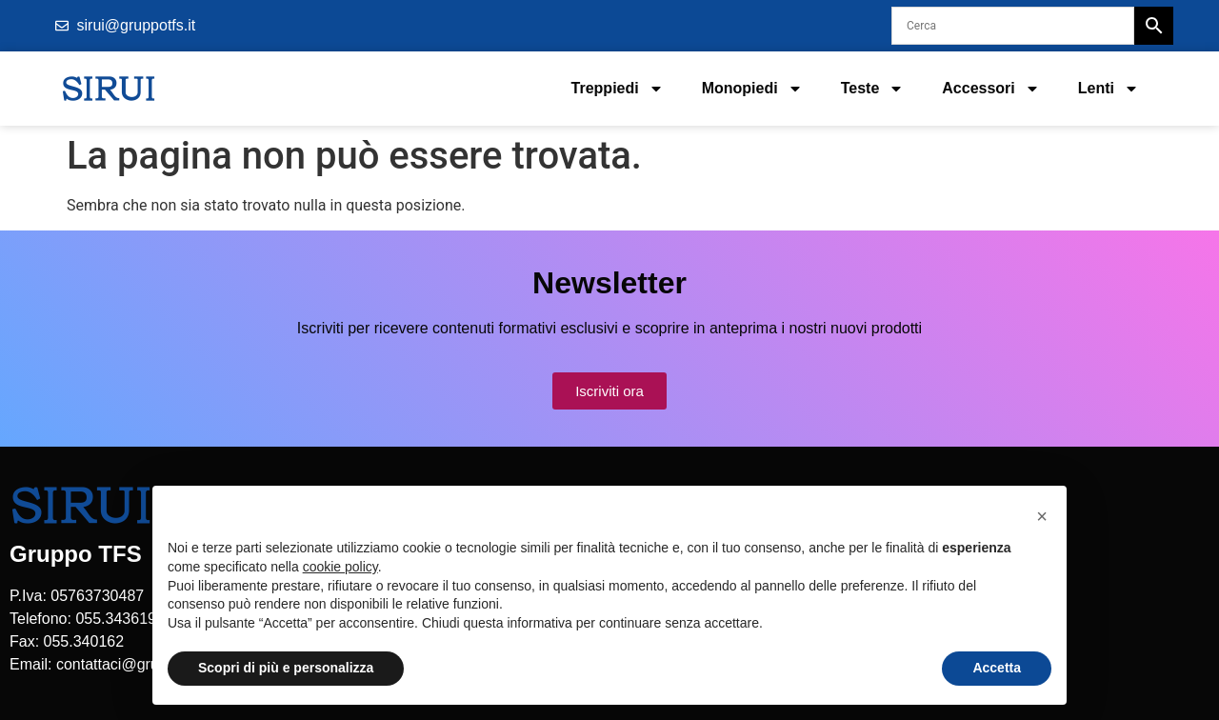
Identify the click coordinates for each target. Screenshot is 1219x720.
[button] (1042, 516)
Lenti (1108, 88)
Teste (873, 88)
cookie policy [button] (340, 566)
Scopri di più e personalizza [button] (285, 667)
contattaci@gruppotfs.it (134, 664)
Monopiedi (752, 88)
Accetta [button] (996, 667)
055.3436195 (119, 618)
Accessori (991, 88)
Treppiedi (617, 88)
